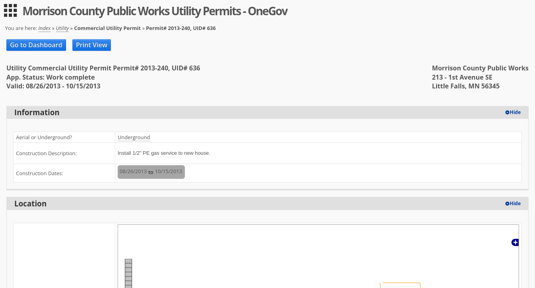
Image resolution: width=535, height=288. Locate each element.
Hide (515, 112)
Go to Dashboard (36, 44)
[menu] (10, 10)
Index (44, 28)
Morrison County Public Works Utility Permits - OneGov (154, 10)
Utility (62, 28)
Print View (92, 44)
